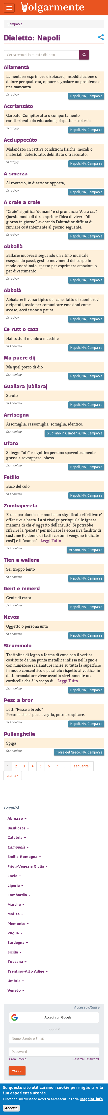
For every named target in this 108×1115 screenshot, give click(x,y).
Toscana (17, 961)
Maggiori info (91, 1099)
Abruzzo (17, 818)
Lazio (14, 876)
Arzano (74, 550)
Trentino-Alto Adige (27, 971)
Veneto (15, 990)
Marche (15, 904)
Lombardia (18, 895)
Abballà (13, 246)
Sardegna (17, 942)
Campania (14, 24)
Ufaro (11, 443)
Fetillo (11, 477)
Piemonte (18, 923)
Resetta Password (86, 1059)
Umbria (15, 981)
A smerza (15, 173)
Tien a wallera (21, 560)
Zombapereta (20, 505)
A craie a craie (22, 202)
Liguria (15, 885)
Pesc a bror (18, 700)
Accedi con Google (41, 1017)
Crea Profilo (18, 1059)
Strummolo (17, 645)
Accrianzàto (18, 106)
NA (83, 96)
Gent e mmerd (22, 588)
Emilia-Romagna (24, 856)
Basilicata (18, 828)
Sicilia (14, 952)
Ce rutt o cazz (21, 329)
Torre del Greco (68, 752)
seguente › (82, 766)
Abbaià (12, 290)
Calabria (16, 837)
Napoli (75, 96)
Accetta (11, 1108)
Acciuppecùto (20, 140)
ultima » (13, 776)
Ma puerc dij (19, 357)
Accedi (17, 1071)
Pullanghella (19, 734)
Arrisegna (16, 415)
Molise (15, 914)
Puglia (14, 933)
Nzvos (11, 617)
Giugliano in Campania (63, 433)
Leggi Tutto (51, 540)
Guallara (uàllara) (26, 386)
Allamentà (16, 67)
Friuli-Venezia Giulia (27, 866)
